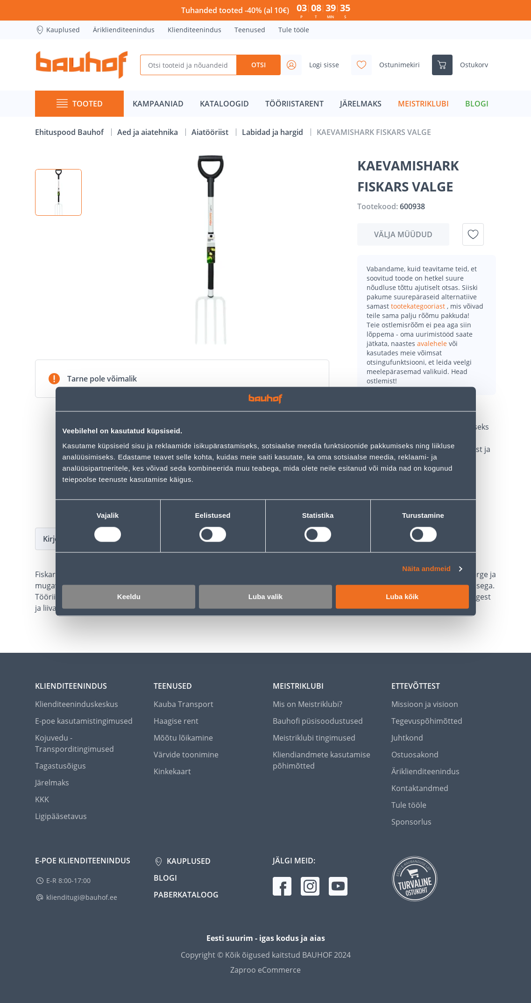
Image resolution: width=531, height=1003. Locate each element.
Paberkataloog (186, 895)
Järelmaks (52, 782)
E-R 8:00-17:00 (68, 880)
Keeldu (129, 597)
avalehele (433, 343)
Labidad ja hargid (273, 132)
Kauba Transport (183, 704)
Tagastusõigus (60, 766)
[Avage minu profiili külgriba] (314, 65)
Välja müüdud (403, 234)
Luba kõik (402, 597)
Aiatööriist (210, 132)
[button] (58, 192)
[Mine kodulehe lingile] (81, 65)
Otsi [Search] (258, 64)
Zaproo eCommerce (265, 970)
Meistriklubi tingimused (314, 738)
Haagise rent (176, 721)
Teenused (249, 29)
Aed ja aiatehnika (148, 132)
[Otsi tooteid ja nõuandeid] (188, 65)
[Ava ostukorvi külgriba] (464, 65)
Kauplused (57, 30)
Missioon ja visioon (424, 704)
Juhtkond (407, 738)
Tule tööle (293, 29)
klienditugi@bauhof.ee (81, 897)
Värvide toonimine (186, 754)
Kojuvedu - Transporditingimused (74, 743)
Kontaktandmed (419, 788)
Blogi (165, 878)
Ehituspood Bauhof (70, 132)
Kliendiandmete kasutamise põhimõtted (321, 760)
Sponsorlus (411, 822)
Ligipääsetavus (61, 816)
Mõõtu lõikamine (183, 738)
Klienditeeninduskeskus (76, 704)
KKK (42, 799)
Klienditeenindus (194, 29)
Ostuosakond (415, 754)
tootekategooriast (419, 306)
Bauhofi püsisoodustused (318, 721)
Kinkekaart (172, 771)
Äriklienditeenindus (124, 29)
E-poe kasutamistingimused (84, 721)
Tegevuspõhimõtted (426, 721)
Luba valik (265, 597)
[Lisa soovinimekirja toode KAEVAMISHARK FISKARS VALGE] (473, 234)
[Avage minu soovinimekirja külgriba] (389, 65)
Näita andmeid (426, 568)
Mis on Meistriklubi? (307, 704)
